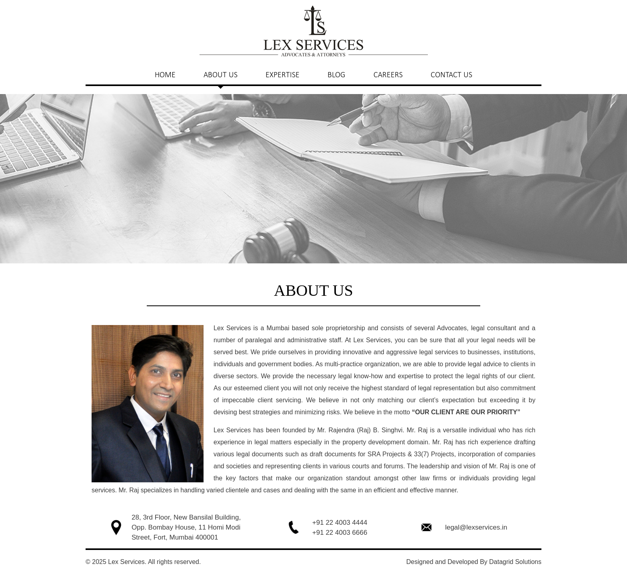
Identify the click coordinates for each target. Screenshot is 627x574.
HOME (165, 74)
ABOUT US (221, 74)
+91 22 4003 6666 (339, 532)
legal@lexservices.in (476, 527)
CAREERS (388, 74)
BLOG (336, 74)
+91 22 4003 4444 (339, 522)
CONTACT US (451, 74)
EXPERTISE (283, 74)
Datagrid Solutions (515, 561)
